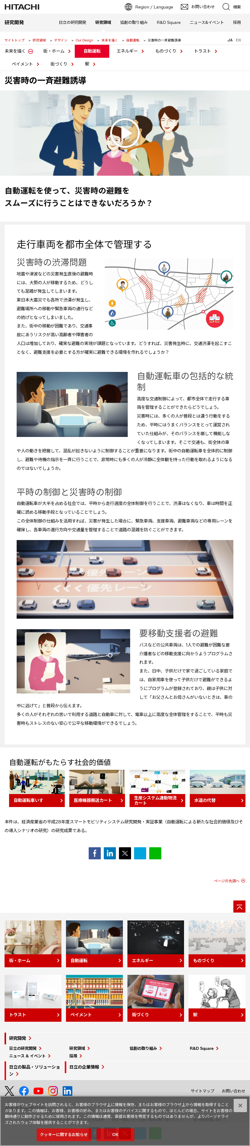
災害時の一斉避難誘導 (45, 80)
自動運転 (133, 40)
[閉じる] (240, 1108)
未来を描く (109, 40)
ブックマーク (140, 853)
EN (238, 39)
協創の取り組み (143, 1048)
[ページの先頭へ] (239, 906)
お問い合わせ (233, 1091)
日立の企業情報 (84, 1067)
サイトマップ (202, 1091)
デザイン (60, 40)
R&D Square (202, 1048)
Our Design (84, 40)
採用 (73, 1055)
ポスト (125, 853)
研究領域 (39, 40)
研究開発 (17, 1038)
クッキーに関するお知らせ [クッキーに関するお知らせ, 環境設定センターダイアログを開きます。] (64, 1137)
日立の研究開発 (23, 1048)
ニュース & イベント (27, 1055)
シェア (95, 853)
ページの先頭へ (226, 881)
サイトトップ (15, 40)
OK (115, 1137)
